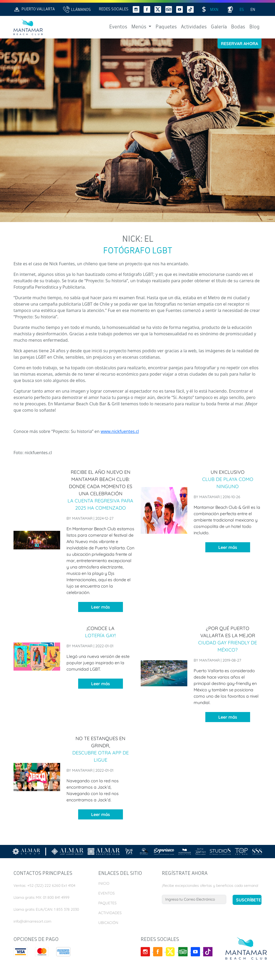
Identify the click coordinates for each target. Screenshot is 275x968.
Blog (254, 27)
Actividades (194, 27)
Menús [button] (139, 27)
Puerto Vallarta (34, 9)
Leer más (100, 607)
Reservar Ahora (239, 43)
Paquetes (166, 27)
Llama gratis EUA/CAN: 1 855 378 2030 (46, 909)
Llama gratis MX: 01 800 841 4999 (41, 897)
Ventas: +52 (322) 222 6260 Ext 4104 (44, 885)
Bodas (238, 27)
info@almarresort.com (32, 921)
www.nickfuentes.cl (120, 431)
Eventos (118, 27)
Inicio (103, 883)
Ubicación (108, 922)
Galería (219, 27)
